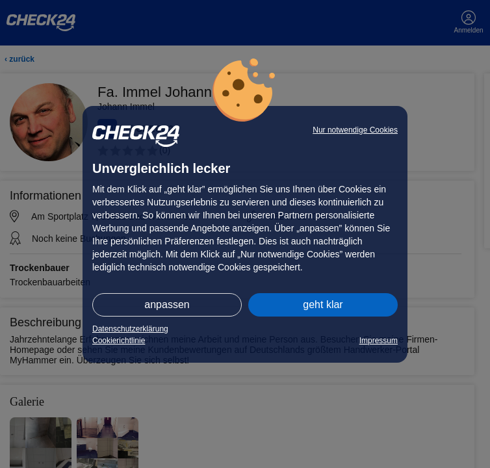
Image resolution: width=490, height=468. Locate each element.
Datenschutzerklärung (130, 328)
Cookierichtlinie (118, 340)
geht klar (322, 304)
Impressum (378, 340)
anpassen (166, 304)
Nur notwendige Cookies (355, 130)
